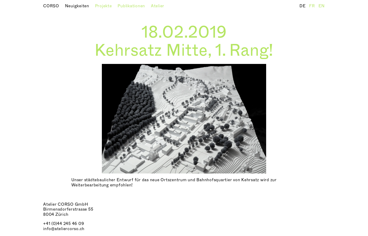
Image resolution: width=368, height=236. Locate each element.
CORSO (51, 6)
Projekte (104, 6)
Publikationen (132, 6)
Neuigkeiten (77, 6)
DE (303, 6)
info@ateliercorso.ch (63, 229)
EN (321, 6)
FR (312, 6)
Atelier (157, 6)
